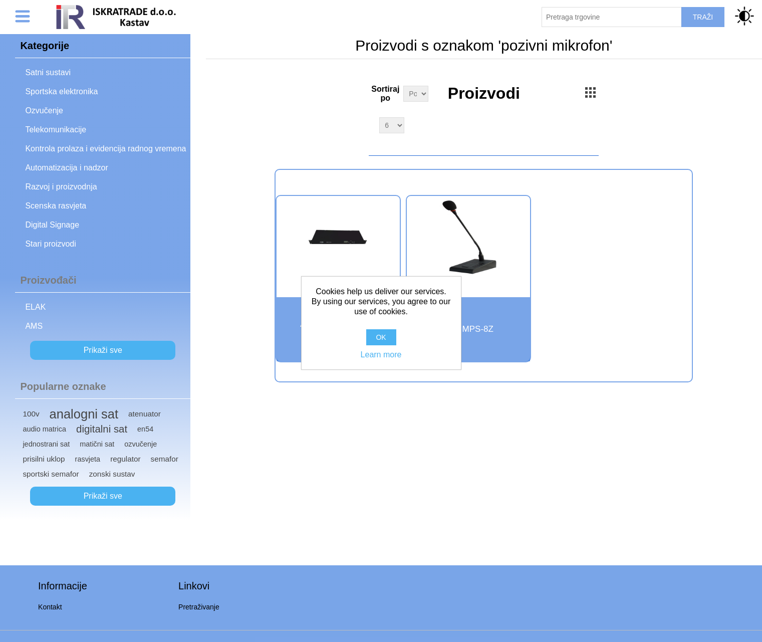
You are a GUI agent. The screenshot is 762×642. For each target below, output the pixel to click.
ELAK (35, 307)
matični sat (97, 444)
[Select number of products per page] (391, 125)
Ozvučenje (44, 110)
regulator (125, 459)
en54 (145, 429)
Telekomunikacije (55, 129)
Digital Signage (52, 225)
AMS (34, 326)
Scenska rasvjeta (55, 205)
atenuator (144, 413)
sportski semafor (51, 474)
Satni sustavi (48, 72)
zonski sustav (112, 474)
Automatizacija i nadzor (66, 167)
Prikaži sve (103, 350)
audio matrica (44, 429)
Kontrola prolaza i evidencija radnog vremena (105, 148)
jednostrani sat (46, 444)
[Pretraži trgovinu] (612, 17)
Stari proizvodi (50, 244)
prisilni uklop (44, 459)
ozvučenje (140, 444)
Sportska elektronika (61, 91)
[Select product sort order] (415, 94)
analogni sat (84, 414)
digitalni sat (101, 429)
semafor (164, 459)
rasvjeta (88, 459)
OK (381, 337)
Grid (590, 92)
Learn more (381, 354)
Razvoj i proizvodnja (61, 186)
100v (31, 413)
